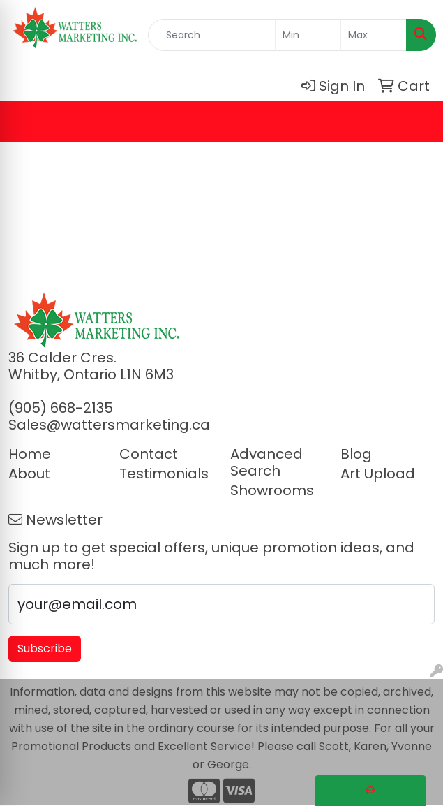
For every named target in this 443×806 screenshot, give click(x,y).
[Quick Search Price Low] (308, 35)
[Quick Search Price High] (373, 35)
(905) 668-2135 (60, 408)
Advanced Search (266, 462)
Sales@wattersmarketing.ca (109, 424)
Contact (148, 454)
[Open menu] (415, 121)
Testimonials (164, 473)
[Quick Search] (212, 35)
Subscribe (44, 648)
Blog (356, 454)
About (29, 473)
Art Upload (377, 473)
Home (29, 454)
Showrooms (272, 490)
